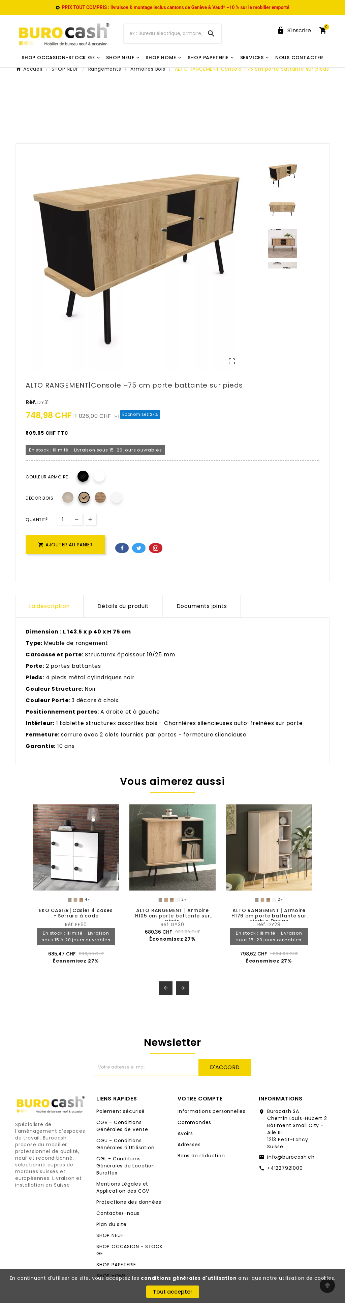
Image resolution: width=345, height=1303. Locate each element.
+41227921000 (285, 1168)
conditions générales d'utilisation (189, 1278)
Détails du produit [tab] (123, 606)
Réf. (31, 402)
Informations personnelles (212, 1111)
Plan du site (111, 1224)
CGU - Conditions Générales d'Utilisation (125, 1144)
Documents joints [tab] (202, 606)
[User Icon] (294, 30)
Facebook (122, 548)
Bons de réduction (201, 1155)
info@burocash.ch (291, 1157)
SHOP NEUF (109, 1235)
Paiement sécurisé (120, 1111)
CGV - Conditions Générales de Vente (122, 1126)
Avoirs (185, 1133)
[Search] (211, 33)
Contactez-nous (117, 1213)
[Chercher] (162, 33)
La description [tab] (49, 606)
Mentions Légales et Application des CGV (122, 1187)
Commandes (194, 1122)
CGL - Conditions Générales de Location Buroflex (125, 1165)
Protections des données (128, 1202)
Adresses (189, 1144)
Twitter (139, 548)
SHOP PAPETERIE (116, 1264)
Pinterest (155, 548)
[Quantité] (63, 519)
